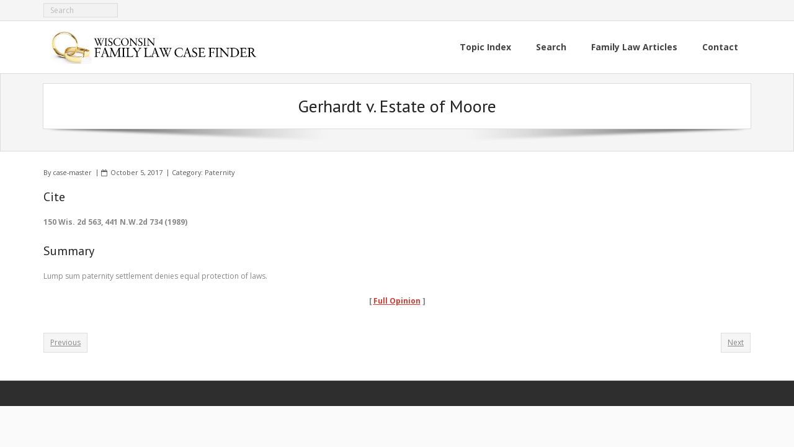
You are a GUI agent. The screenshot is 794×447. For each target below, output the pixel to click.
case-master (72, 172)
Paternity (219, 172)
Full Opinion (397, 301)
